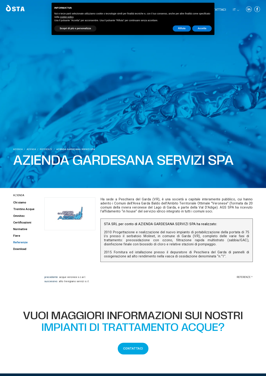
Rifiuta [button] (182, 28)
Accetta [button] (202, 28)
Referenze (46, 149)
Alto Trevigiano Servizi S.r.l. (74, 281)
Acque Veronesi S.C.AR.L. (72, 277)
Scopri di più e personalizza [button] (75, 28)
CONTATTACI (133, 348)
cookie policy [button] (66, 17)
